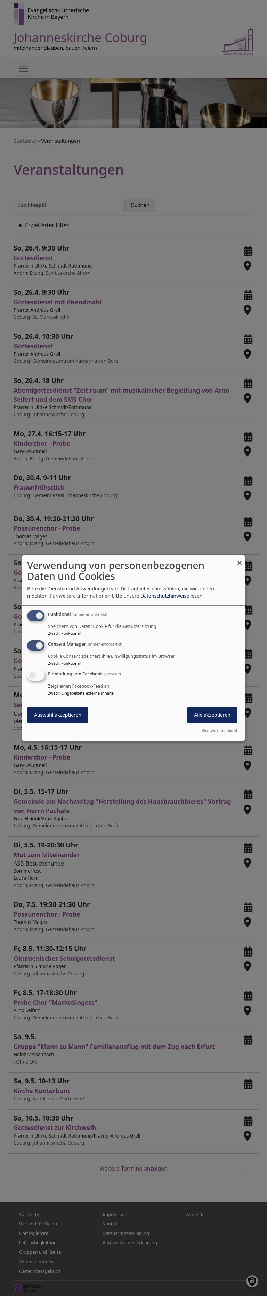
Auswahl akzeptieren (57, 715)
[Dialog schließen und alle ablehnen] (239, 559)
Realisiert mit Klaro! (219, 730)
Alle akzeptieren (212, 715)
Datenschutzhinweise (164, 595)
